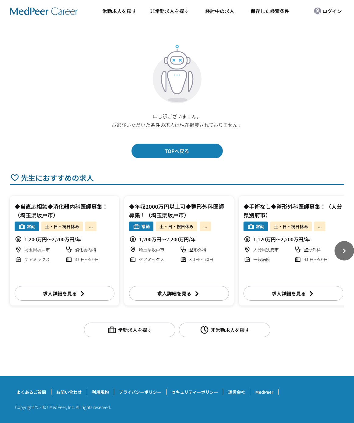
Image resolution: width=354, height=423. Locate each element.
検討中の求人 (219, 11)
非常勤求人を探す (169, 11)
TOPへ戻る (177, 151)
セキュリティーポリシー (194, 392)
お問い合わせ (69, 392)
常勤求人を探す (119, 11)
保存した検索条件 (270, 11)
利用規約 (100, 392)
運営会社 (236, 392)
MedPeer (264, 392)
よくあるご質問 (31, 392)
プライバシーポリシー (140, 392)
